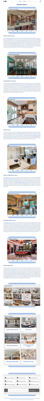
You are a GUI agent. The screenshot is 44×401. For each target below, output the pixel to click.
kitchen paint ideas (17, 273)
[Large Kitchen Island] (34, 377)
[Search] (33, 1)
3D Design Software (37, 398)
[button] (40, 1)
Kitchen (7, 398)
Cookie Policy (27, 399)
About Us (17, 399)
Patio (23, 398)
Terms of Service (32, 399)
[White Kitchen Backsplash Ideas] (10, 384)
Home (5, 398)
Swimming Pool (27, 398)
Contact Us (14, 399)
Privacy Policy (20, 399)
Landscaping (30, 398)
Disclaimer (24, 399)
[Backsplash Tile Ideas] (22, 381)
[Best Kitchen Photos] (22, 377)
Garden (34, 398)
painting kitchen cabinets (16, 83)
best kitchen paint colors (9, 222)
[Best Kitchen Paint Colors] (34, 381)
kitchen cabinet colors (27, 86)
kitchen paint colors (20, 132)
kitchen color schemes (9, 38)
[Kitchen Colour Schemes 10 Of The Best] (22, 384)
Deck (22, 398)
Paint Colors (19, 398)
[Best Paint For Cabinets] (34, 384)
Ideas (20, 1)
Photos (24, 1)
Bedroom (12, 398)
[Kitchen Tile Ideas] (10, 381)
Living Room (15, 398)
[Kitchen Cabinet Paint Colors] (10, 377)
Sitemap (11, 399)
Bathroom (9, 398)
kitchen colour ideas (16, 42)
